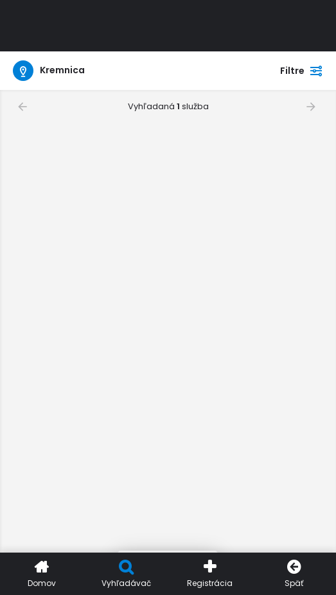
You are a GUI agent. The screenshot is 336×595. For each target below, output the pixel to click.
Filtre (301, 71)
